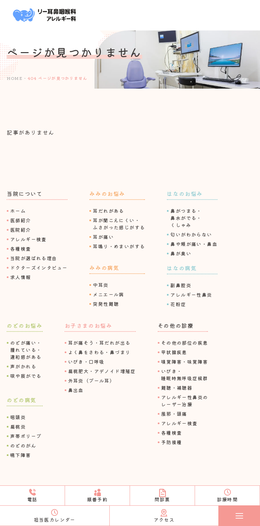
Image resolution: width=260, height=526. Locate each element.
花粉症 (178, 304)
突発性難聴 (106, 303)
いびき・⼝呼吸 (86, 361)
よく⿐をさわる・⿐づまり (99, 352)
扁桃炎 (18, 426)
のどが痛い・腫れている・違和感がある (25, 349)
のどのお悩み (25, 325)
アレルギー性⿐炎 (191, 294)
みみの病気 (104, 268)
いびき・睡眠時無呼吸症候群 (184, 375)
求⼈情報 (20, 277)
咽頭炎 (18, 417)
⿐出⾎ (76, 390)
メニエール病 (108, 294)
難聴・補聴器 (176, 387)
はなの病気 (182, 268)
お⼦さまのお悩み (88, 325)
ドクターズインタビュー (38, 267)
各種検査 (20, 248)
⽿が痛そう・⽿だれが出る (99, 342)
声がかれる (23, 366)
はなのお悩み (185, 193)
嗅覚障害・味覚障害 (184, 361)
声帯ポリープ (25, 436)
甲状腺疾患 (174, 352)
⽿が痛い (103, 236)
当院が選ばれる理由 (33, 258)
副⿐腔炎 (180, 285)
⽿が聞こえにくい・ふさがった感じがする (119, 224)
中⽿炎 (100, 284)
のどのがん (23, 445)
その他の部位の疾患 (184, 342)
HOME (14, 78)
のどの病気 (22, 400)
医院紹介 (20, 229)
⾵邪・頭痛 (174, 413)
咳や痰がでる (25, 375)
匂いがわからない (191, 234)
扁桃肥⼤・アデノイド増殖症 (102, 371)
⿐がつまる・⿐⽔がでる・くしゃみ (185, 217)
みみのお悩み (107, 193)
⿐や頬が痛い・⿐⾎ (193, 244)
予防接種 (171, 442)
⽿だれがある (108, 210)
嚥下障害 (20, 455)
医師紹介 (20, 220)
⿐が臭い (180, 253)
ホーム (18, 210)
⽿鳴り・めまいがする (119, 246)
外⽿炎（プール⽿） (91, 380)
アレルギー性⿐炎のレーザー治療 (184, 401)
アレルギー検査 (28, 239)
